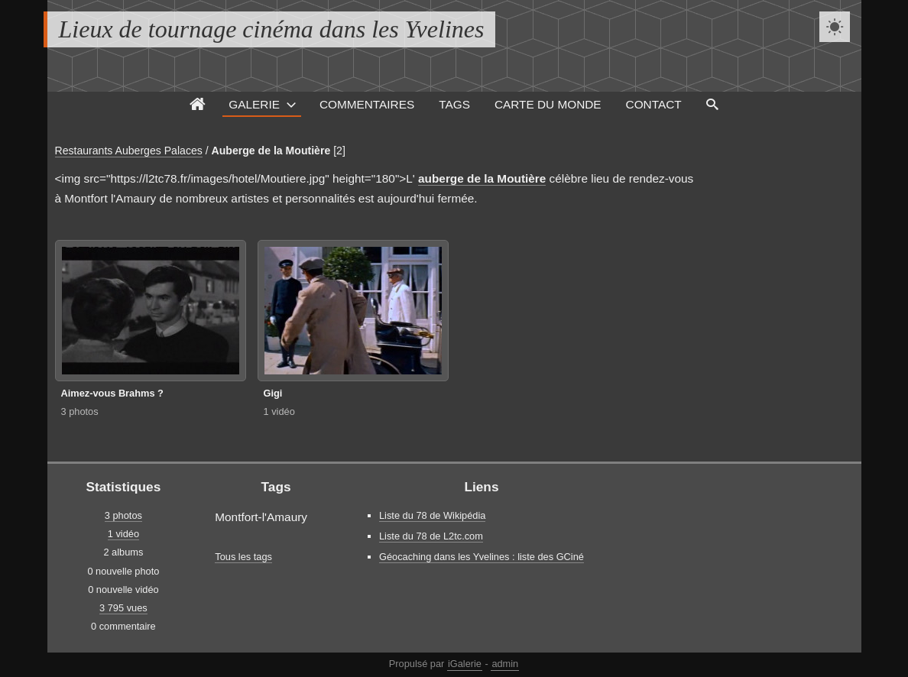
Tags (454, 104)
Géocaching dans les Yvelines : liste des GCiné (481, 556)
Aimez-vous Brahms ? (112, 393)
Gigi (273, 393)
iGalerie (465, 663)
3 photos (80, 411)
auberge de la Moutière (482, 178)
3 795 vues (123, 608)
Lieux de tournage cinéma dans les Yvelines (272, 29)
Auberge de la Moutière (271, 150)
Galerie (254, 104)
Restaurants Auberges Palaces (129, 150)
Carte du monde (548, 104)
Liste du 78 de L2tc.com (431, 536)
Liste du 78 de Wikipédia (432, 515)
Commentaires (366, 104)
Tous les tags (243, 556)
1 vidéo (279, 411)
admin (504, 663)
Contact (654, 104)
